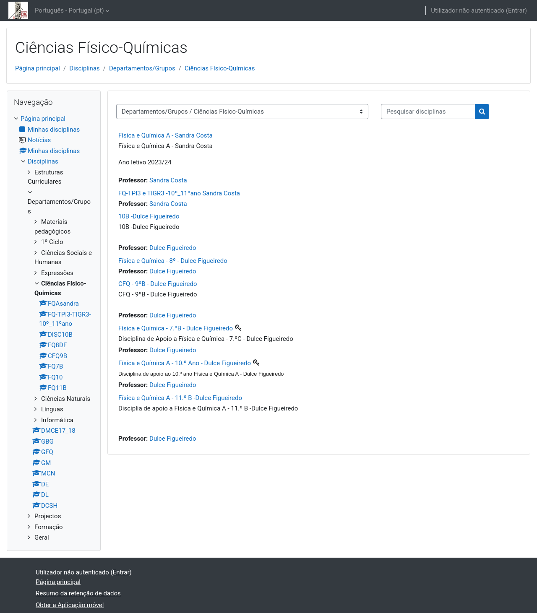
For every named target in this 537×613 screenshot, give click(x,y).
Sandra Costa (168, 180)
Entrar (516, 10)
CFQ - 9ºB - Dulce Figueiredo (157, 284)
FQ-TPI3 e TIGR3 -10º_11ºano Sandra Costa (179, 193)
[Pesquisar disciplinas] (428, 111)
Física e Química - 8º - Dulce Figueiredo (172, 261)
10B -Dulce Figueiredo (149, 216)
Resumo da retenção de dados (78, 593)
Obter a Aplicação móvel (70, 605)
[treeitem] (54, 328)
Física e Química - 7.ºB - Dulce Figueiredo (175, 328)
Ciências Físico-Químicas (220, 68)
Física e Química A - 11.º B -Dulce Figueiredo (180, 398)
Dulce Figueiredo (172, 248)
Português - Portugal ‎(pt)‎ (69, 10)
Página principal (37, 68)
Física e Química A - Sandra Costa (165, 135)
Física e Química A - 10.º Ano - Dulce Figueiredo (184, 363)
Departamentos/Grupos (142, 68)
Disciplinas (84, 68)
